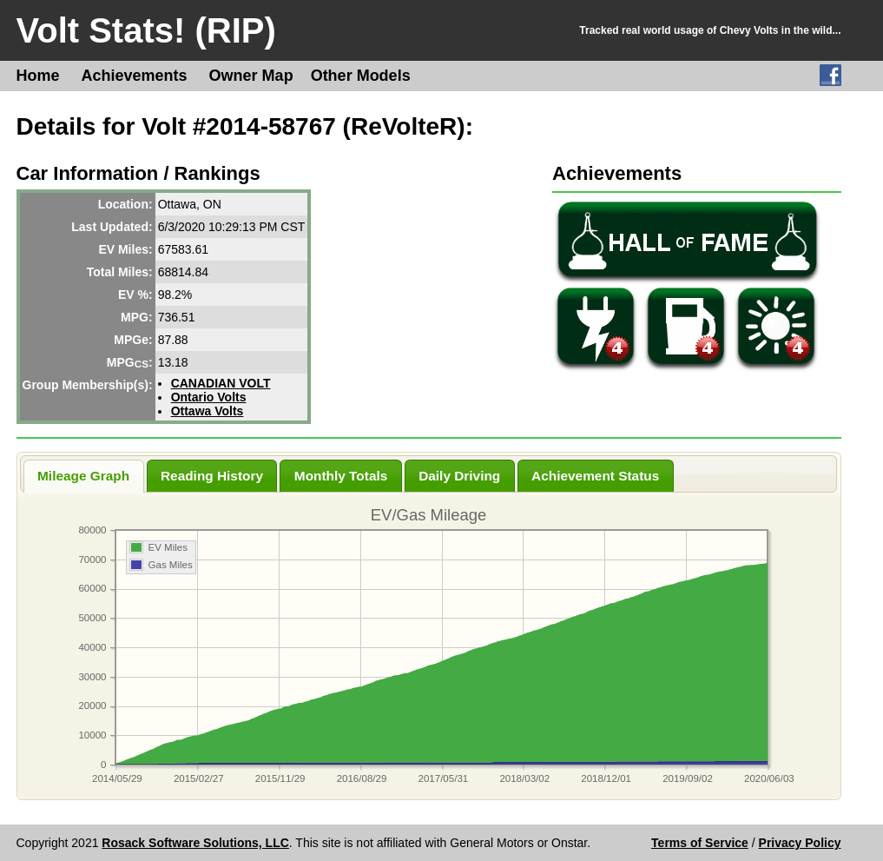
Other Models (361, 75)
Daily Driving (459, 475)
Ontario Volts (209, 397)
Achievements (135, 75)
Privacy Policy (800, 843)
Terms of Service (699, 843)
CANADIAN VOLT (221, 383)
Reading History (212, 475)
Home (38, 75)
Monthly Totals (340, 475)
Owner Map (251, 75)
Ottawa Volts (207, 411)
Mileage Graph (83, 475)
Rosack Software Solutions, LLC (195, 843)
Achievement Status (595, 475)
